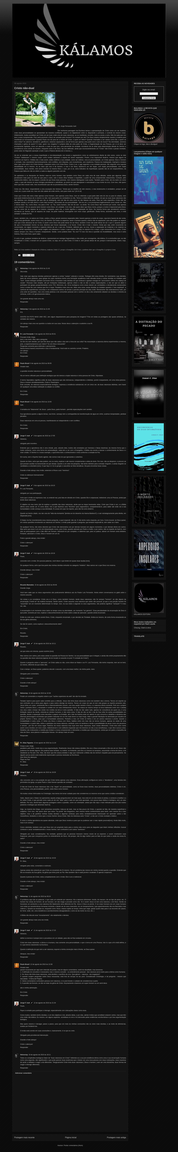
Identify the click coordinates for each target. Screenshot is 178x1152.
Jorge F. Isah (25, 436)
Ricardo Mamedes (27, 585)
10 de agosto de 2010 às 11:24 (45, 743)
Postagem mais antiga (116, 1137)
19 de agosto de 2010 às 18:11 (40, 1055)
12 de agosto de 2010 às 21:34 (45, 1003)
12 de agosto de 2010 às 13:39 (41, 964)
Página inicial (70, 1137)
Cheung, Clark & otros (142, 628)
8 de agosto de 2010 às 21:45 (39, 309)
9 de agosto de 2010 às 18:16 (44, 553)
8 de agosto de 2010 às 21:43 (39, 268)
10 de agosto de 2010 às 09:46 (46, 585)
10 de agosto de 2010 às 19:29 (45, 772)
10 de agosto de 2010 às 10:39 (40, 693)
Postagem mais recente (24, 1137)
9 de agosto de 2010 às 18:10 (44, 485)
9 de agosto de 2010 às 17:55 (44, 436)
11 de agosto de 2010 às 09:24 (40, 896)
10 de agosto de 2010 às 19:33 (45, 858)
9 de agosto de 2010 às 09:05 (41, 363)
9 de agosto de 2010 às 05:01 (45, 334)
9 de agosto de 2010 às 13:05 (41, 402)
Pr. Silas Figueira (26, 743)
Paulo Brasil (25, 363)
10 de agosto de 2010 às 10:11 (45, 643)
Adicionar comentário (23, 1073)
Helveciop (24, 268)
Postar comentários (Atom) (73, 1145)
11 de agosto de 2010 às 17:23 (45, 930)
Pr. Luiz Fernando (27, 334)
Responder (24, 302)
